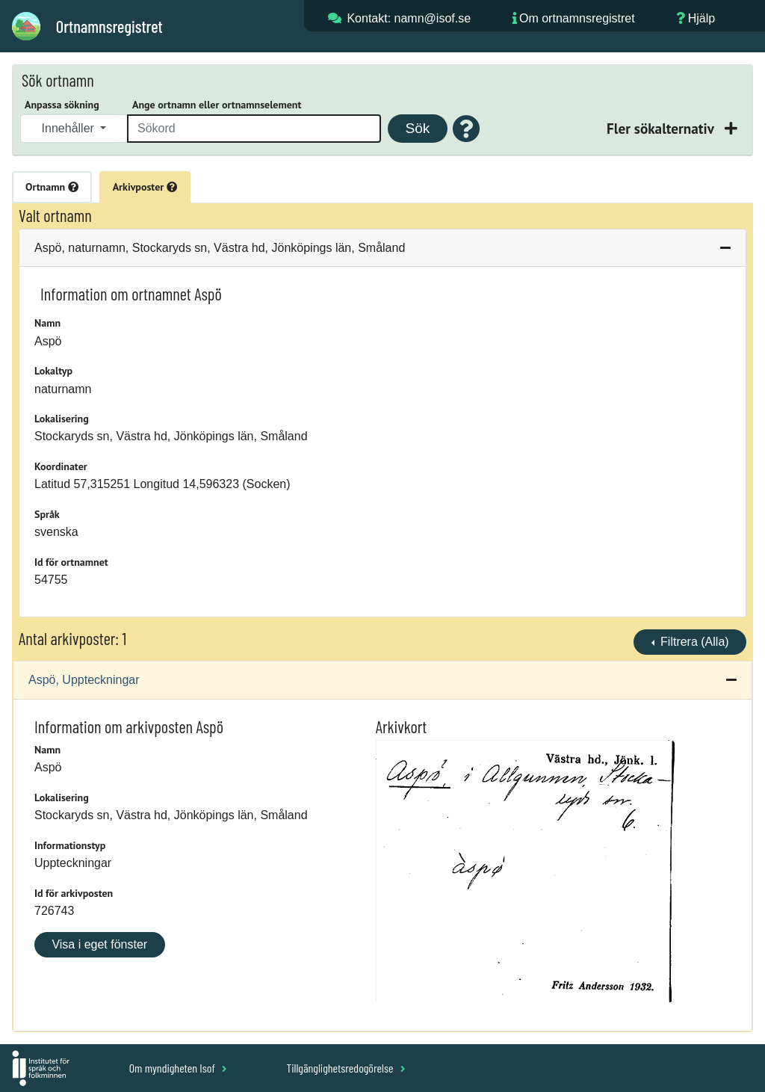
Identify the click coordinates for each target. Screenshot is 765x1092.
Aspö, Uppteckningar (84, 679)
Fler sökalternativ (662, 128)
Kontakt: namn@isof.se (409, 18)
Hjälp (701, 18)
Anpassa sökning (62, 104)
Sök (417, 128)
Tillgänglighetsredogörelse (345, 1068)
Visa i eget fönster (99, 944)
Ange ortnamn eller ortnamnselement (216, 104)
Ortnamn (51, 187)
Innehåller (70, 128)
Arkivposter (145, 187)
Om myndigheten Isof (178, 1068)
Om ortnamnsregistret (577, 18)
